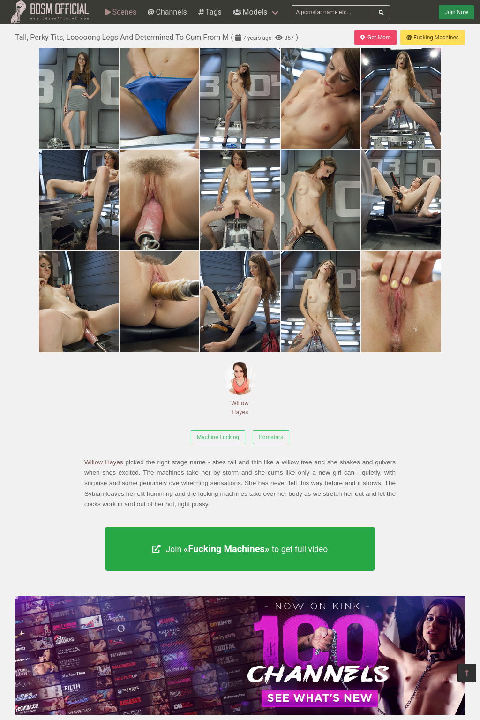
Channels (167, 12)
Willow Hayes (240, 389)
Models (250, 12)
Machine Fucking (218, 437)
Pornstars (271, 437)
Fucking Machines (432, 37)
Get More (375, 37)
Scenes (120, 12)
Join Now (456, 12)
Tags (210, 12)
